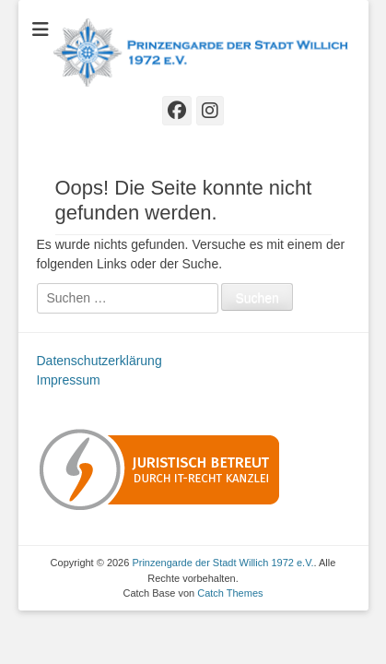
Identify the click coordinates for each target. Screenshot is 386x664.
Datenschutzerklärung (99, 360)
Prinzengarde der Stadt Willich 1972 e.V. (222, 562)
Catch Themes (230, 593)
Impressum (68, 380)
